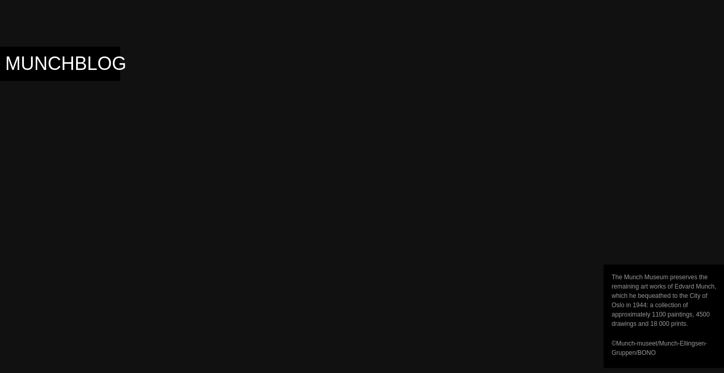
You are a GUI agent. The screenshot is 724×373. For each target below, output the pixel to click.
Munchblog (65, 63)
